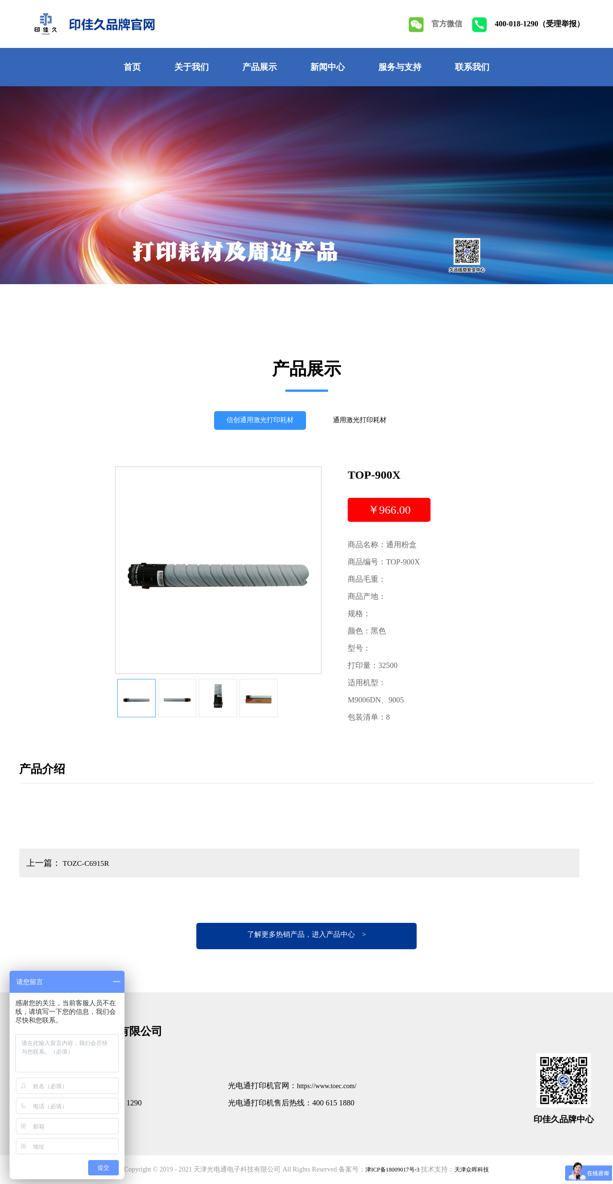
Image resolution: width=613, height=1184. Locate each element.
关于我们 (191, 67)
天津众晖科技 (476, 1169)
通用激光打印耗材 (366, 422)
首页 (132, 67)
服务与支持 (399, 67)
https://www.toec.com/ (331, 1085)
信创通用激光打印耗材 (254, 422)
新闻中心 (327, 67)
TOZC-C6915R (89, 863)
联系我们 (472, 67)
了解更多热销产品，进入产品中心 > (306, 936)
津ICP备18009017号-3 (389, 1169)
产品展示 (259, 67)
